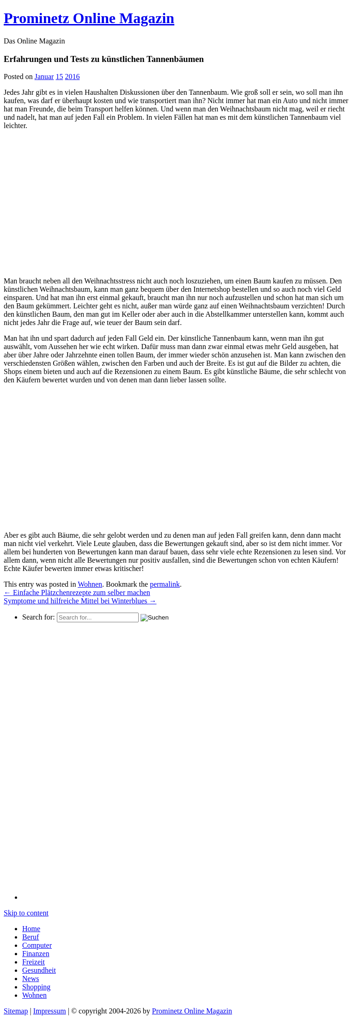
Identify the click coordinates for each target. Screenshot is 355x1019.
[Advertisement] (81, 202)
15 (59, 76)
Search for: (38, 617)
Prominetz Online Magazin (192, 1011)
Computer (37, 945)
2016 (72, 76)
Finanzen (35, 954)
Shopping (36, 987)
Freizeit (33, 962)
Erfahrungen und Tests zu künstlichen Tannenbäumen (104, 59)
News (30, 978)
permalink (165, 584)
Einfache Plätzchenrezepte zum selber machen (77, 592)
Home (31, 929)
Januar (44, 76)
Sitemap (16, 1011)
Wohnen (90, 584)
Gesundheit (39, 970)
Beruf (30, 937)
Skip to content (26, 913)
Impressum (49, 1011)
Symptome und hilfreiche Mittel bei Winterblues (80, 601)
